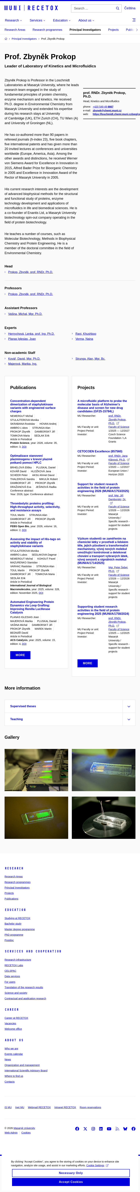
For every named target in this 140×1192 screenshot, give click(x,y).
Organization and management (22, 1065)
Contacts (10, 1081)
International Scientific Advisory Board (26, 1070)
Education (15, 910)
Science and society (16, 992)
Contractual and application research (25, 998)
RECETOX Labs (14, 965)
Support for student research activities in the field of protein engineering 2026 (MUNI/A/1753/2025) (103, 488)
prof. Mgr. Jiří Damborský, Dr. (117, 499)
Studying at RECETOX (17, 918)
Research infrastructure (18, 959)
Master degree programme (20, 929)
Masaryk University (24, 1128)
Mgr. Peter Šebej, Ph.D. (118, 569)
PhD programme (14, 934)
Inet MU (19, 1107)
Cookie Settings (97, 1170)
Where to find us (14, 1076)
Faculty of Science (118, 426)
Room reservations (90, 1107)
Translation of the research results (24, 987)
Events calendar (14, 1054)
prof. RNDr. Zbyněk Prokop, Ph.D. (117, 419)
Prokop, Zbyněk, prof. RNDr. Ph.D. (30, 272)
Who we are (11, 1048)
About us (14, 1040)
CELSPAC (10, 970)
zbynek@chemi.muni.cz (107, 141)
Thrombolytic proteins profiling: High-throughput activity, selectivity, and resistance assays (35, 507)
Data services (12, 976)
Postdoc (9, 940)
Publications (11, 898)
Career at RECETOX (16, 1018)
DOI (24, 446)
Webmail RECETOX (39, 1107)
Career (12, 1010)
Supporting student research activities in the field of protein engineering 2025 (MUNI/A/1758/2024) (103, 610)
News (8, 1059)
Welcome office (13, 1028)
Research (14, 868)
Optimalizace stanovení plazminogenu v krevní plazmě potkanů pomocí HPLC (31, 459)
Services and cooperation (33, 951)
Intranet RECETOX (65, 1107)
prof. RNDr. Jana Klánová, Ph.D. (119, 457)
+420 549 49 (103, 138)
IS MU (8, 1107)
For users (10, 981)
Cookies (26, 1132)
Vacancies (10, 1023)
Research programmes (47, 29)
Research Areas (15, 29)
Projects (113, 29)
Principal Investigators (85, 29)
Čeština (129, 8)
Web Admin (11, 1132)
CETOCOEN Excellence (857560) (99, 451)
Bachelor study (13, 923)
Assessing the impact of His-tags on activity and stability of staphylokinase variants (35, 543)
